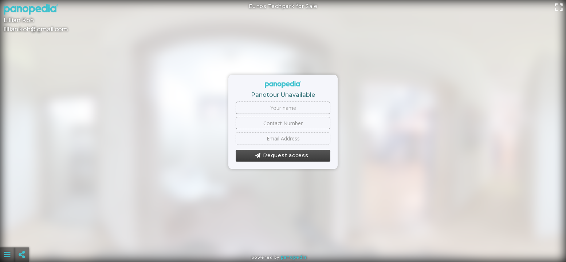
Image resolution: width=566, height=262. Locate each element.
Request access (281, 155)
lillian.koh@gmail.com (36, 29)
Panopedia (294, 257)
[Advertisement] (283, 236)
